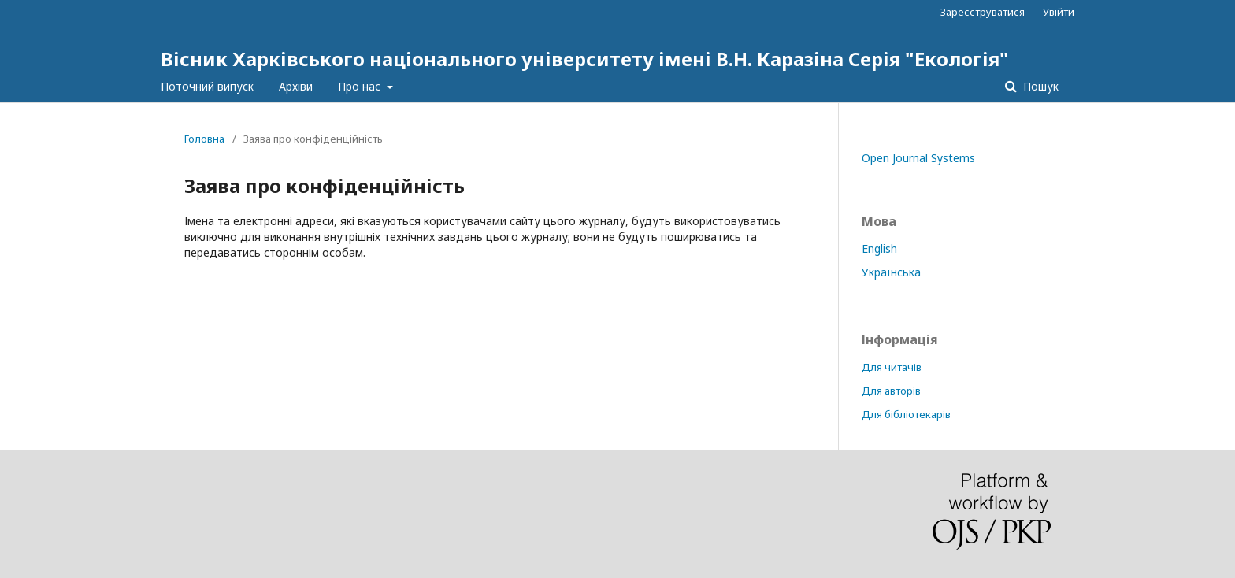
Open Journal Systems (918, 157)
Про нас (361, 86)
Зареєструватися (982, 12)
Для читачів (892, 367)
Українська (891, 272)
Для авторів (891, 390)
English (879, 248)
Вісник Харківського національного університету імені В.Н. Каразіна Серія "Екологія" (585, 59)
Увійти (1058, 12)
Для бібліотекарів (906, 414)
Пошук (1039, 86)
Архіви (296, 86)
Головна (204, 139)
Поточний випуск (207, 86)
